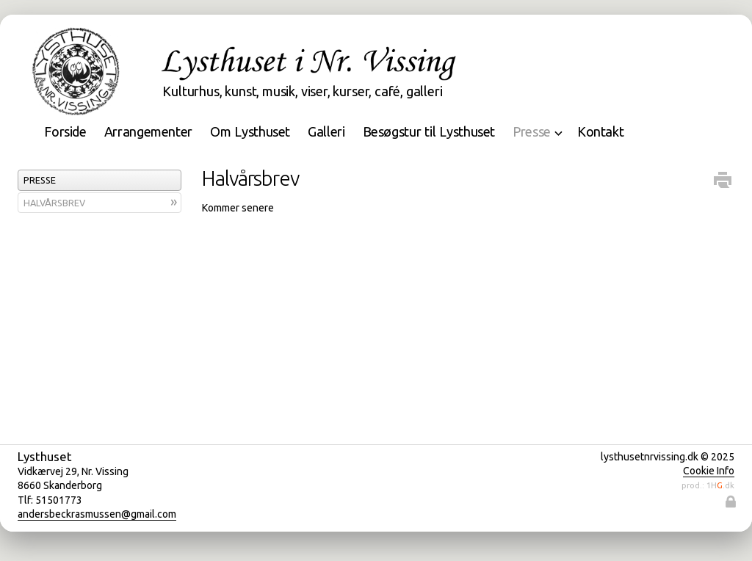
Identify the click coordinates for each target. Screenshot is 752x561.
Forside (65, 131)
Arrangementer (148, 131)
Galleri (326, 131)
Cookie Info (708, 471)
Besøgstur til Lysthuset (429, 131)
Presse (40, 180)
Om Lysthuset (250, 131)
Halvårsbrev (54, 203)
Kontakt (600, 131)
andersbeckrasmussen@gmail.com (97, 514)
